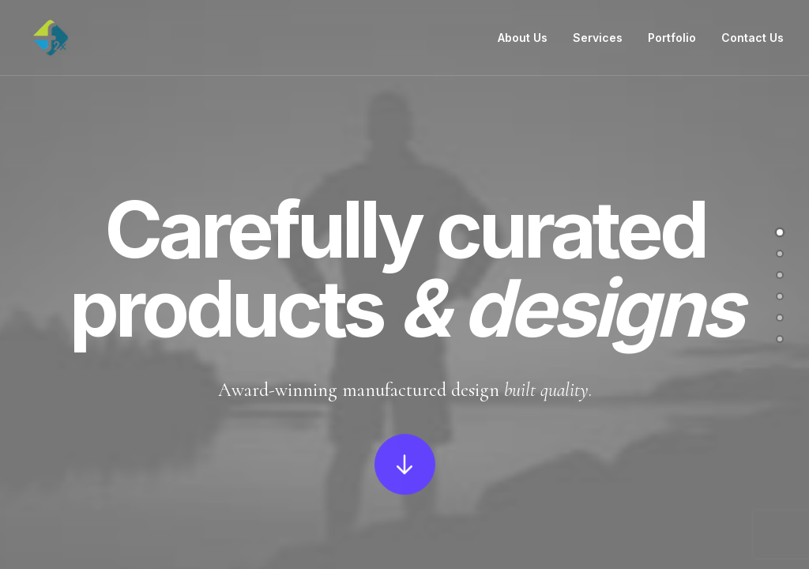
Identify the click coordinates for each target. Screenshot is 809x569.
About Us (522, 37)
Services (598, 37)
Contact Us (752, 37)
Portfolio (672, 37)
